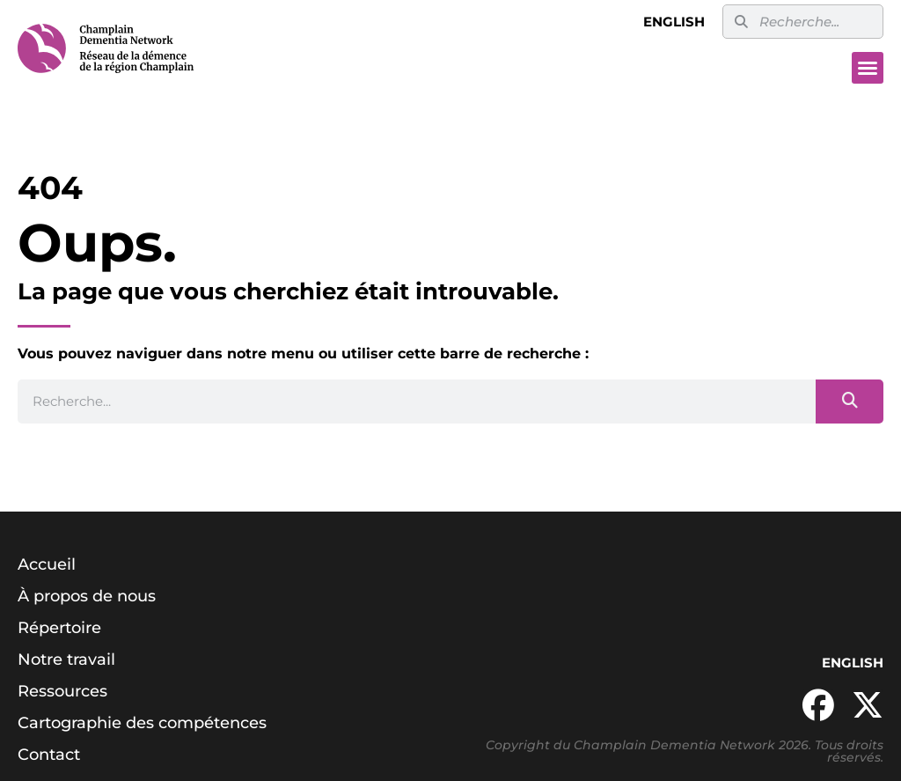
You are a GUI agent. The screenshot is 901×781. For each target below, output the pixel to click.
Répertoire (59, 628)
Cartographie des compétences (142, 723)
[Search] (849, 401)
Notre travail (66, 659)
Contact (49, 754)
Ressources (62, 691)
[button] (867, 68)
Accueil (47, 564)
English (674, 21)
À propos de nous (87, 596)
